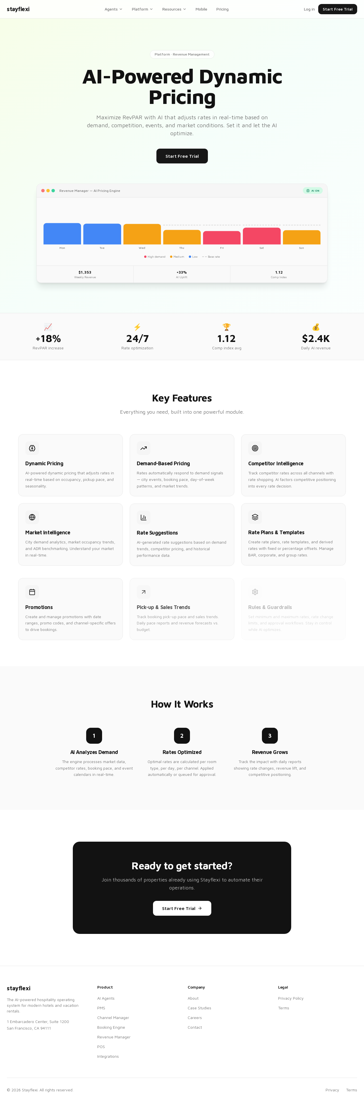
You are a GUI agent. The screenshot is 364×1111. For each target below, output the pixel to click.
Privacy (332, 1089)
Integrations (108, 1056)
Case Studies (199, 1007)
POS (101, 1046)
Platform (142, 9)
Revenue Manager (114, 1036)
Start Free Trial (338, 9)
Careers (195, 1017)
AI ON (312, 196)
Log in (309, 9)
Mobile (201, 9)
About (193, 998)
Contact (195, 1027)
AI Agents (106, 998)
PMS (101, 1007)
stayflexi (18, 9)
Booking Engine (111, 1027)
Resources (174, 9)
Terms (283, 1007)
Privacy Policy (291, 998)
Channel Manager (113, 1017)
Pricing (222, 9)
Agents (114, 9)
